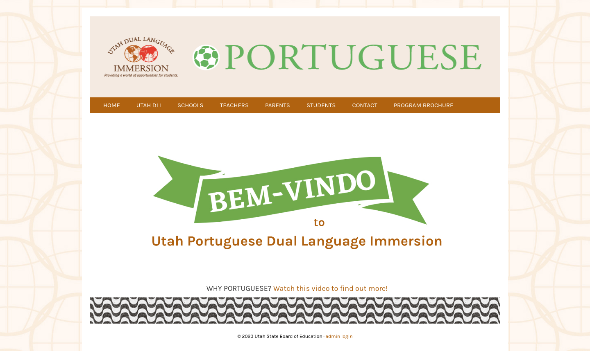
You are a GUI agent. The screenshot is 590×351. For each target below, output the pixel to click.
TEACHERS (234, 105)
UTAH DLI (148, 105)
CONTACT (364, 105)
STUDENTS (321, 105)
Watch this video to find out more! (330, 288)
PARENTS (277, 105)
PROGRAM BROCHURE (424, 105)
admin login (339, 336)
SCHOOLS (190, 105)
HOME (111, 105)
